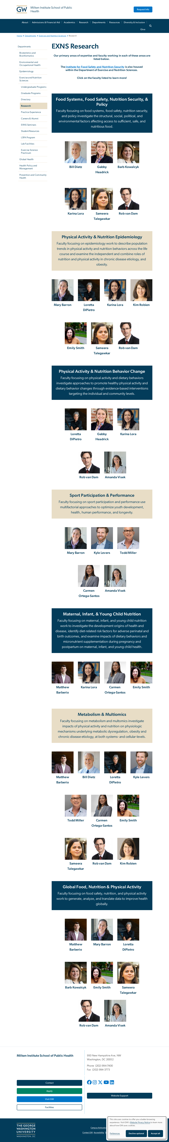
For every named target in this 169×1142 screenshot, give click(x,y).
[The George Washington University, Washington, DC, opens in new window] (26, 1130)
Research (83, 22)
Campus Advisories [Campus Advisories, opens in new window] (99, 1128)
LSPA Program (28, 137)
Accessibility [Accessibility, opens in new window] (99, 1133)
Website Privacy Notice (140, 1122)
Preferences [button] (115, 1134)
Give (142, 29)
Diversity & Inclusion (134, 22)
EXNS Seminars (28, 125)
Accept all (155, 1134)
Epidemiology (26, 71)
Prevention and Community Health (32, 176)
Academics (69, 22)
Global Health (26, 159)
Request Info (143, 9)
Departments (99, 22)
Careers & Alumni (29, 118)
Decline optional (136, 1134)
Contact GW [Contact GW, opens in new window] (87, 1133)
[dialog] (137, 1128)
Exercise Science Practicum (29, 151)
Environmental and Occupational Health (30, 63)
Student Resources (30, 131)
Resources (114, 22)
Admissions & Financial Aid (46, 22)
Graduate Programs (30, 93)
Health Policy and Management (28, 167)
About (25, 22)
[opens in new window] (89, 1084)
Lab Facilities (27, 144)
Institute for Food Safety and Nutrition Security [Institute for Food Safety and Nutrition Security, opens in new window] (94, 67)
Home (19, 36)
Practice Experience (31, 112)
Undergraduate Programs (33, 87)
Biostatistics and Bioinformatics (27, 54)
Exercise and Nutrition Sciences (52, 36)
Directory (25, 99)
